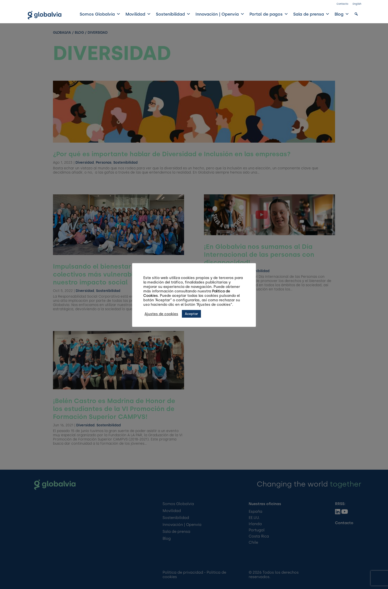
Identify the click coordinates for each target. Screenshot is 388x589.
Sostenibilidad (173, 14)
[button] (356, 14)
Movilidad (138, 14)
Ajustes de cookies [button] (161, 314)
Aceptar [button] (191, 314)
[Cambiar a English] (357, 4)
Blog (342, 14)
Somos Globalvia (100, 14)
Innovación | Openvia (219, 14)
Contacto (342, 3)
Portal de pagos (268, 14)
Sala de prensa (311, 14)
